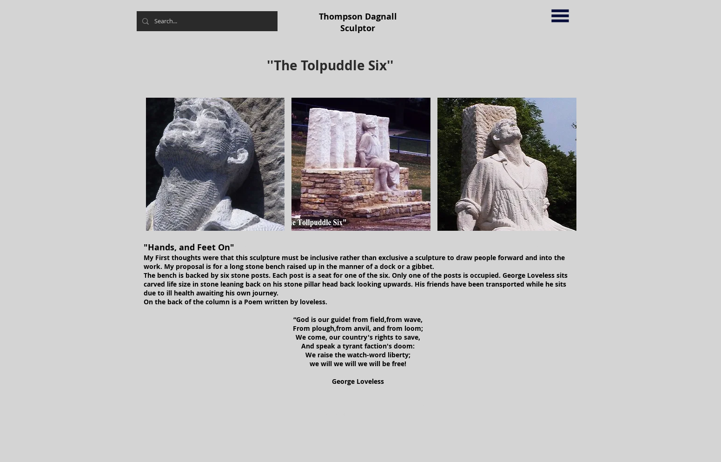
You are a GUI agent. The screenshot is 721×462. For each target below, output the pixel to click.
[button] (560, 16)
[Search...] (206, 21)
